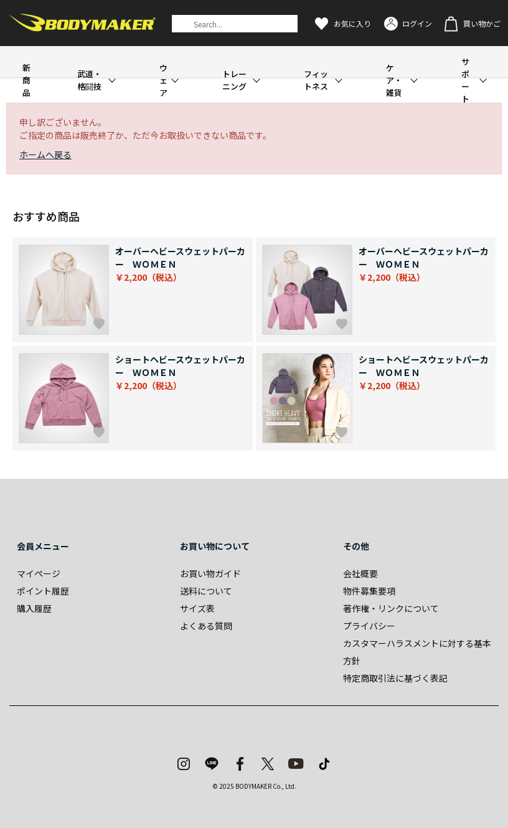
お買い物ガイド (210, 573)
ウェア (163, 80)
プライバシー (369, 625)
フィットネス (316, 80)
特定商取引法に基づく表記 (395, 678)
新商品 (26, 80)
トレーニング (234, 80)
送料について (206, 591)
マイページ (38, 573)
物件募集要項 (369, 591)
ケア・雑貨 (394, 80)
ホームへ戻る (45, 154)
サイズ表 (197, 608)
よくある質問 (206, 625)
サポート (465, 80)
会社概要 (360, 573)
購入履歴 (34, 608)
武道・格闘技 (89, 80)
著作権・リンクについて (391, 608)
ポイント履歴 (43, 591)
